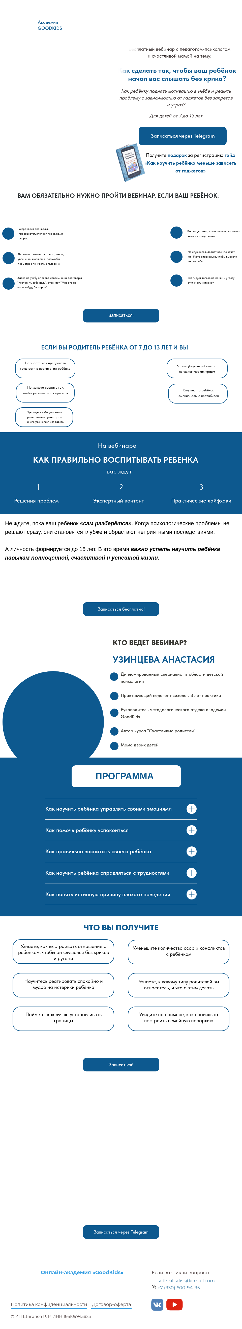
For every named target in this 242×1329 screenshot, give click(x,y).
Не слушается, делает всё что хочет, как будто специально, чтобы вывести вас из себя (212, 256)
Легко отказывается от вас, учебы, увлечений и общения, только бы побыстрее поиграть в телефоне (41, 258)
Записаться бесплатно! (121, 609)
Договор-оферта (111, 1304)
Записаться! (121, 315)
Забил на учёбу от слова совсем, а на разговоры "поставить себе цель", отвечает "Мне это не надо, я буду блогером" (49, 282)
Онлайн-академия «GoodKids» (82, 1272)
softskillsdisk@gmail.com (186, 1281)
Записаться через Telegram (183, 136)
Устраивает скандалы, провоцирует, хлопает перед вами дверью (41, 233)
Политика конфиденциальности (49, 1304)
